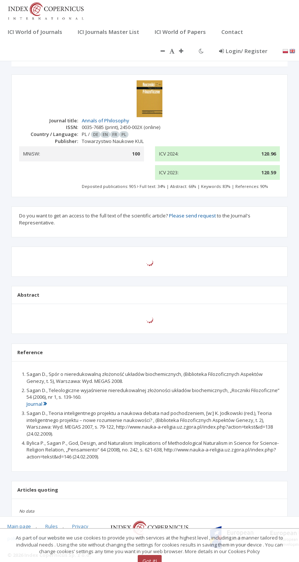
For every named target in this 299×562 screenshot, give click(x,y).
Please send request (192, 215)
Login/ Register (243, 51)
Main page (19, 526)
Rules (51, 526)
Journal (37, 404)
